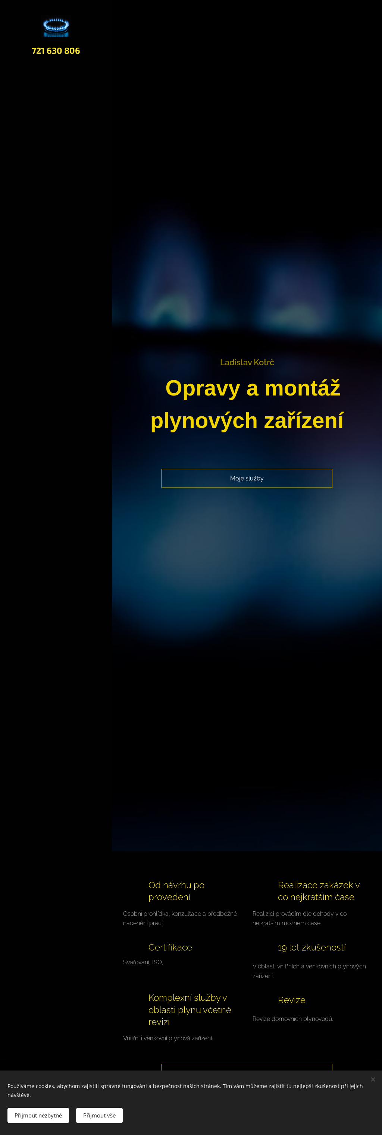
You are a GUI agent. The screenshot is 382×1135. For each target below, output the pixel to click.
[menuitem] (56, 543)
